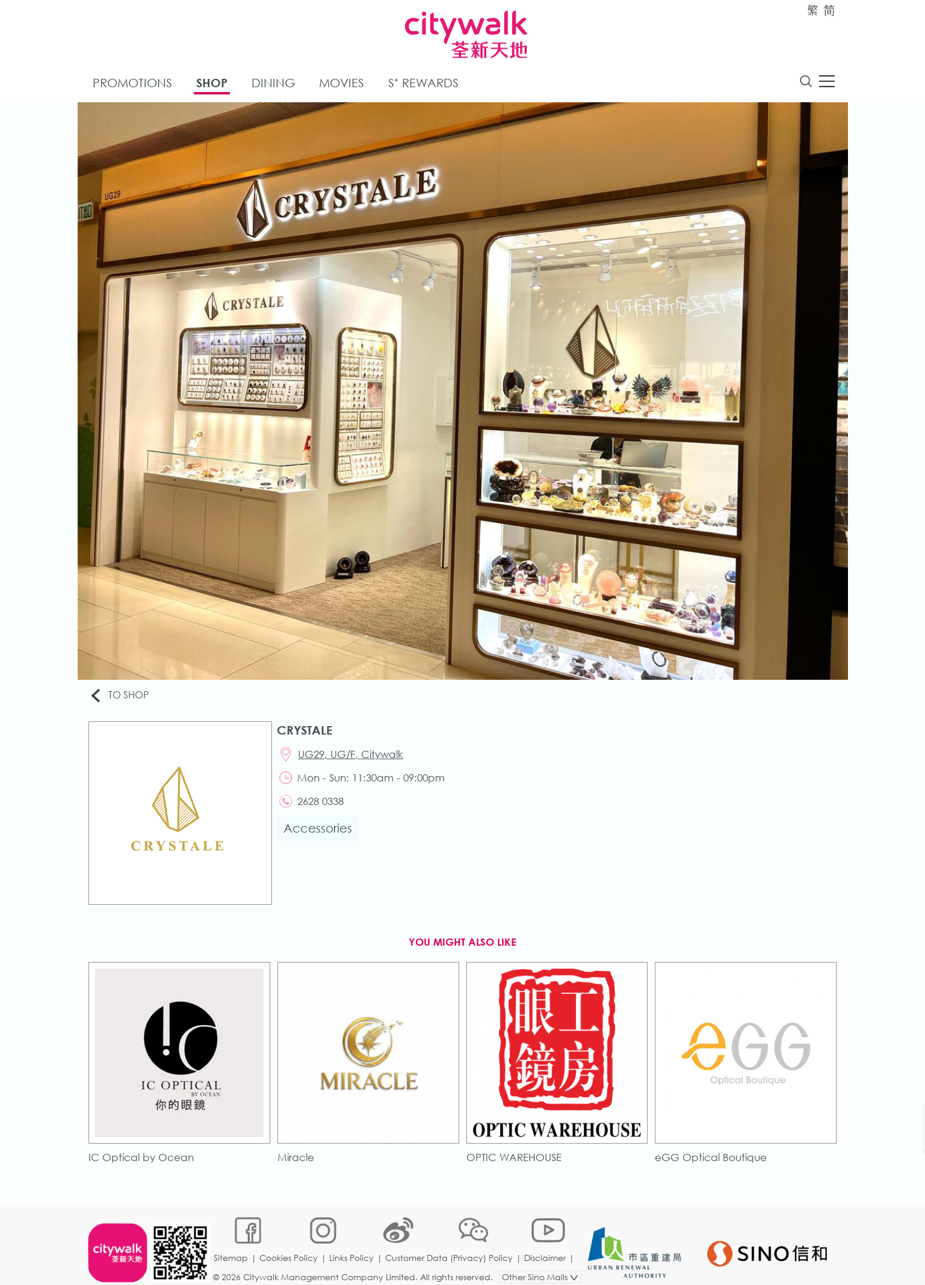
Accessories (319, 831)
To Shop (120, 696)
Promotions (132, 83)
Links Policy (352, 1245)
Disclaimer (545, 1245)
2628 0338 (322, 803)
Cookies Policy (289, 1245)
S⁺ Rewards (423, 83)
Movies (341, 83)
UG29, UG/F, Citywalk (352, 755)
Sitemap (231, 1245)
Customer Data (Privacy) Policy (449, 1245)
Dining (273, 83)
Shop (211, 83)
